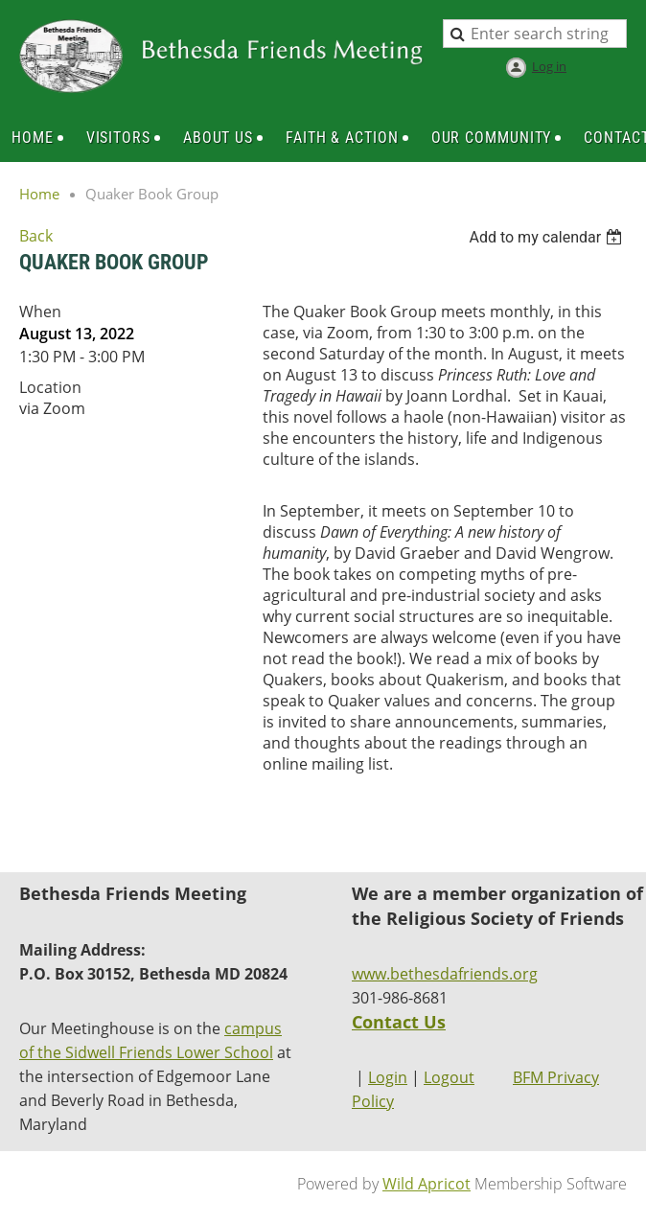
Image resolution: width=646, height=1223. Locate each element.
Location (50, 387)
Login (387, 1077)
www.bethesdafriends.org (445, 973)
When (40, 311)
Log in (549, 66)
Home (39, 193)
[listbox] (548, 237)
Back (36, 235)
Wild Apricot (426, 1183)
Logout (449, 1077)
